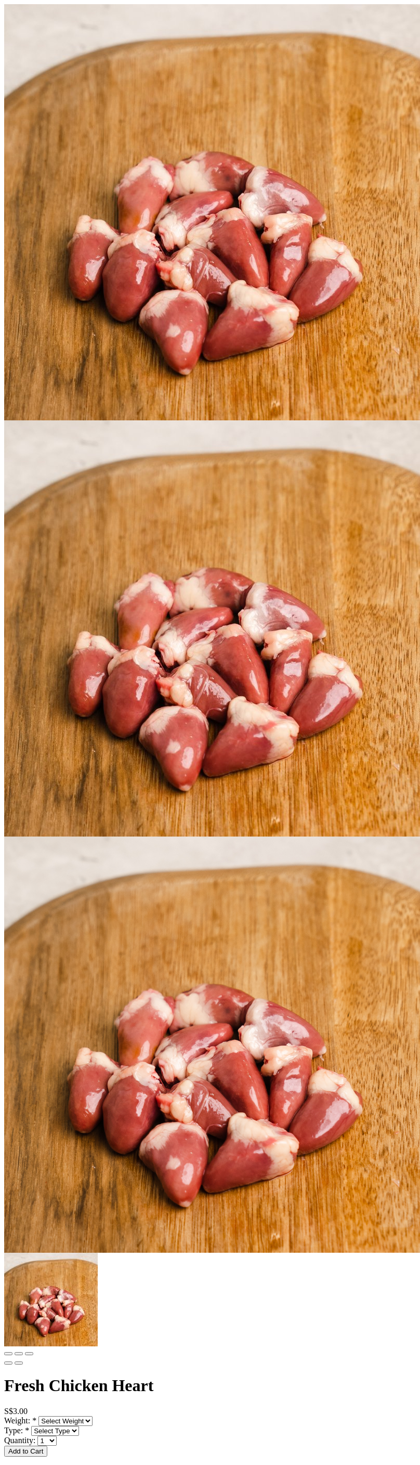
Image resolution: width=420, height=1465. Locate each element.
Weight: (20, 1420)
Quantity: (20, 1440)
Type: (16, 1430)
